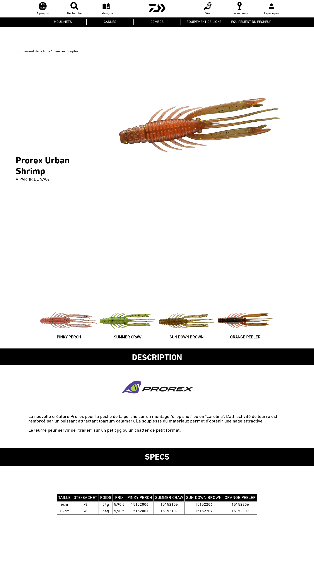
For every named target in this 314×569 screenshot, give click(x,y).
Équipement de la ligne (33, 51)
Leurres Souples (65, 51)
